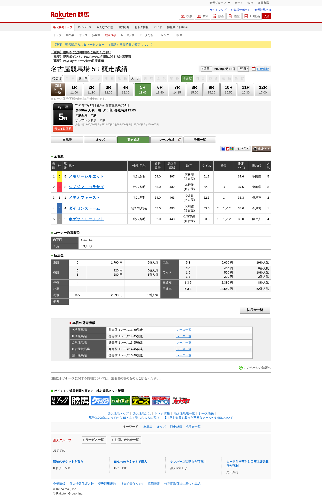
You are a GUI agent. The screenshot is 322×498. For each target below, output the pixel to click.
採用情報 (154, 483)
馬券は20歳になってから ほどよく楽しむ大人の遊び (124, 417)
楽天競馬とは (262, 9)
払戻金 (96, 35)
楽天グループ (218, 2)
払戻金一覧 (255, 310)
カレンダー (165, 35)
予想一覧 (200, 139)
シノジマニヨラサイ (86, 187)
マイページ (84, 27)
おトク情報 (141, 27)
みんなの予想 (105, 27)
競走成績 (110, 35)
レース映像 (206, 413)
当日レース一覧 (58, 89)
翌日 (243, 68)
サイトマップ (218, 9)
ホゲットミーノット (86, 219)
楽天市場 (263, 2)
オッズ (83, 35)
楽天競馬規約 (107, 483)
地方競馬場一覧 (184, 413)
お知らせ (123, 27)
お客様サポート (240, 9)
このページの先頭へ (257, 367)
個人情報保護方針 (82, 483)
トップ (57, 35)
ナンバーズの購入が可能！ (188, 461)
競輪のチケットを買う (68, 461)
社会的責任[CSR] (132, 483)
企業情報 (59, 483)
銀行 (250, 2)
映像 (179, 35)
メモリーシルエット (86, 176)
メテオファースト (84, 198)
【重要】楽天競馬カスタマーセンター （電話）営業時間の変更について (103, 44)
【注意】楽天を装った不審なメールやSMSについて (198, 417)
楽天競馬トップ (62, 27)
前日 (206, 68)
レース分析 (128, 35)
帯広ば (56, 78)
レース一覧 (183, 329)
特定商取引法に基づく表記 (182, 483)
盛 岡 (82, 78)
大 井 (135, 78)
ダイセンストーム (84, 208)
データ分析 (146, 35)
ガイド (158, 27)
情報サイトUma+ (178, 27)
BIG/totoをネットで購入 (130, 461)
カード (239, 2)
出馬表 (70, 35)
